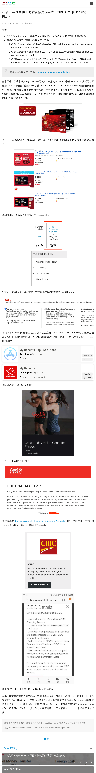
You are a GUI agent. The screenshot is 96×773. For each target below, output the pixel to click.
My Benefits (27, 368)
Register (87, 374)
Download (87, 355)
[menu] (92, 3)
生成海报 (9, 748)
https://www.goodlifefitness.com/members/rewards (39, 521)
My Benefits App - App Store (37, 350)
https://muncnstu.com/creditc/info (53, 72)
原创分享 (28, 23)
